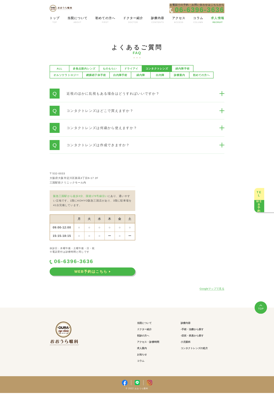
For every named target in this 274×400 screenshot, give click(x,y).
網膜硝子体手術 (96, 80)
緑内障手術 (182, 74)
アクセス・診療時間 (152, 348)
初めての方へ (201, 80)
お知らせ (143, 361)
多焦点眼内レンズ (84, 74)
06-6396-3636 (77, 268)
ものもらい (110, 74)
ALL (59, 74)
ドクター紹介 (147, 335)
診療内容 (187, 329)
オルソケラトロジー (66, 80)
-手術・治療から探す (196, 335)
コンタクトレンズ (157, 74)
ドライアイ (131, 74)
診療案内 (179, 80)
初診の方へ (145, 342)
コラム (142, 368)
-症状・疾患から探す (196, 342)
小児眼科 (187, 348)
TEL (267, 177)
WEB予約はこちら (92, 279)
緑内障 (140, 80)
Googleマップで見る (212, 294)
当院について (147, 329)
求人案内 (143, 355)
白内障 (160, 80)
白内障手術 (120, 80)
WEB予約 (267, 222)
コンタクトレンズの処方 (199, 355)
